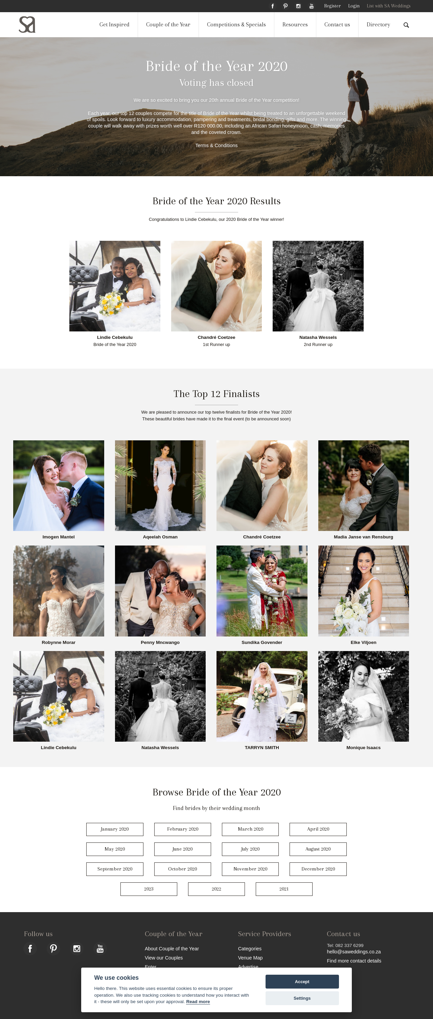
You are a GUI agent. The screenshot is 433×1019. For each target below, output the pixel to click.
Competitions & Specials (236, 24)
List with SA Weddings (389, 5)
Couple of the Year (168, 24)
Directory (378, 24)
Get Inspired (114, 24)
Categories (250, 948)
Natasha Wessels (318, 337)
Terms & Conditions (217, 145)
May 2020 (115, 849)
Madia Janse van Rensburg (363, 537)
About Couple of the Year (172, 948)
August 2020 (318, 849)
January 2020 (115, 829)
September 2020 (114, 869)
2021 (284, 889)
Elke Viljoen (364, 642)
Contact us (337, 24)
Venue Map (250, 957)
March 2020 (250, 829)
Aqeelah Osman (160, 537)
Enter (150, 966)
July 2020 (250, 849)
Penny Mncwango (160, 642)
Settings (302, 998)
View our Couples (164, 957)
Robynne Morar (58, 642)
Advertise (248, 966)
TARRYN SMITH (262, 747)
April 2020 (318, 829)
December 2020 (318, 869)
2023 (149, 889)
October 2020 (182, 869)
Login (354, 5)
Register (332, 5)
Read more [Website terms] (198, 1001)
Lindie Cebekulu (115, 337)
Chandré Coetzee (216, 337)
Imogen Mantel (59, 537)
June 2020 (182, 849)
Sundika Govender (262, 642)
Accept (302, 981)
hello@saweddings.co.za (354, 951)
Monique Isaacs (363, 747)
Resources (295, 24)
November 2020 (250, 869)
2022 (216, 889)
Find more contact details (354, 960)
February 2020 (182, 829)
